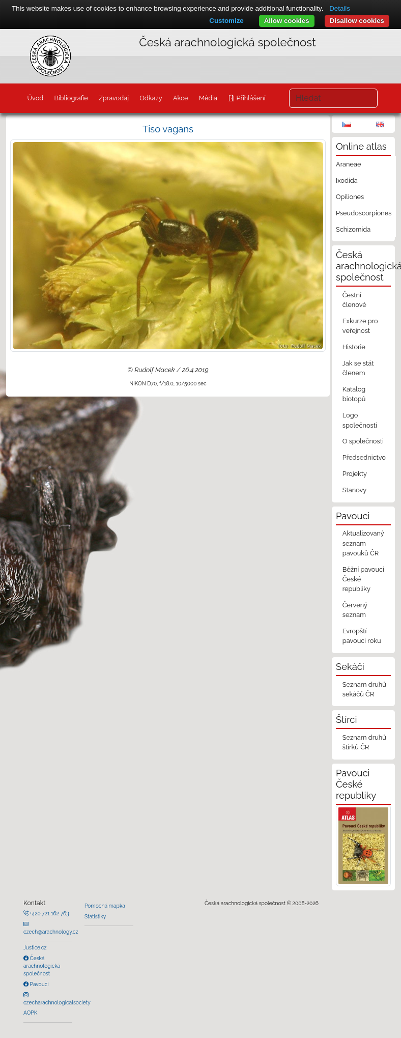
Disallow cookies (357, 20)
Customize (226, 20)
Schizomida (353, 229)
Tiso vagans (167, 129)
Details (339, 8)
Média (208, 98)
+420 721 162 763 (48, 913)
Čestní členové (354, 299)
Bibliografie (71, 98)
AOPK (30, 1012)
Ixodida (347, 180)
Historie (353, 347)
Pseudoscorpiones (363, 213)
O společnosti (363, 441)
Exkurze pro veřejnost (360, 325)
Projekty (354, 474)
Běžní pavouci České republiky (363, 579)
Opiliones (350, 197)
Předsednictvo (364, 457)
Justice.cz (35, 947)
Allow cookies (286, 20)
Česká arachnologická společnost (41, 966)
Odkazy (150, 98)
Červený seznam (354, 610)
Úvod (35, 98)
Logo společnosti (359, 420)
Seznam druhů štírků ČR (364, 742)
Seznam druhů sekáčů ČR (364, 689)
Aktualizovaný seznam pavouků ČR (363, 542)
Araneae (348, 164)
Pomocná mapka (104, 906)
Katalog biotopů (354, 394)
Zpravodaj (114, 98)
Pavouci (38, 984)
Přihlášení (250, 98)
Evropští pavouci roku (361, 635)
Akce (180, 98)
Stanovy (354, 490)
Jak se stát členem (358, 368)
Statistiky (95, 916)
